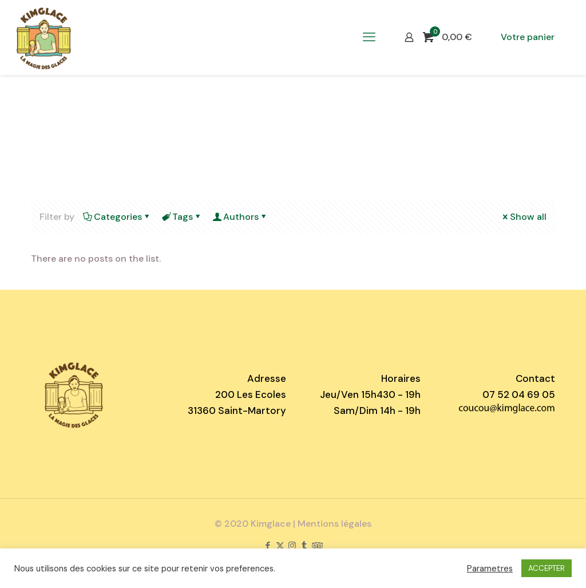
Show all (524, 217)
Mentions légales (334, 524)
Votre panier (528, 37)
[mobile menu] (369, 37)
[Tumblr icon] (304, 545)
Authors (240, 217)
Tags (181, 217)
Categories (117, 217)
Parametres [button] (490, 568)
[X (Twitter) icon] (280, 545)
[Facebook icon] (268, 545)
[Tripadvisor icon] (317, 545)
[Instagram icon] (292, 545)
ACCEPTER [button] (546, 568)
